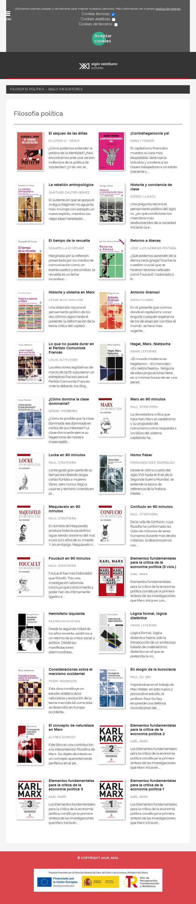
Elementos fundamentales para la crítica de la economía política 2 (153, 729)
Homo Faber (141, 455)
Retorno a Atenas (145, 240)
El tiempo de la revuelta (69, 240)
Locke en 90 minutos (67, 455)
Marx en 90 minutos (148, 399)
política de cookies (168, 8)
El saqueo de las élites (68, 133)
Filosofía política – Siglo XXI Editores (46, 89)
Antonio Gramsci (145, 292)
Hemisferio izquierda (67, 613)
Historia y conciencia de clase (151, 187)
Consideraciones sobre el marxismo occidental (70, 671)
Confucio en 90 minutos (151, 506)
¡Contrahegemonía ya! (149, 133)
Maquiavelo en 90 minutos (64, 509)
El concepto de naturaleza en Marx (71, 727)
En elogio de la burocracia (153, 669)
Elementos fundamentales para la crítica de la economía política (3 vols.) (153, 562)
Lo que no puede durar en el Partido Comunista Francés (71, 348)
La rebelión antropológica (71, 184)
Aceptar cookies (100, 38)
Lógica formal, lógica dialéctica (148, 615)
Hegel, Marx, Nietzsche (150, 344)
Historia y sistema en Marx (72, 292)
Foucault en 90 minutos (69, 558)
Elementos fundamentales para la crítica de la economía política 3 (71, 785)
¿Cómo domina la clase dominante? (69, 401)
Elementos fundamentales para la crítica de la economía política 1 (153, 785)
